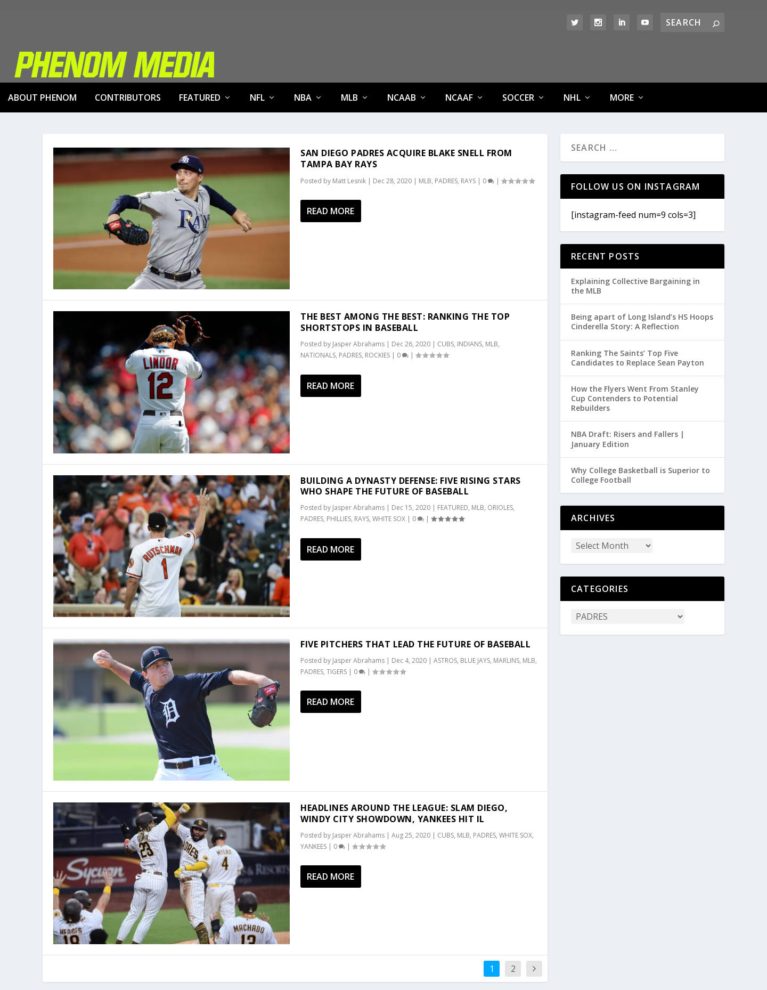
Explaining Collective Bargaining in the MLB (635, 247)
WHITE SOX (388, 479)
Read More (330, 172)
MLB (349, 58)
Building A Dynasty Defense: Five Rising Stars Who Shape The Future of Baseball (410, 447)
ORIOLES (500, 468)
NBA (303, 58)
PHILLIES (339, 479)
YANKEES (313, 807)
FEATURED (200, 58)
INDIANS (469, 305)
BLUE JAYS (475, 621)
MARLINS (506, 621)
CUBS (445, 305)
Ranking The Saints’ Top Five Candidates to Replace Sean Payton (637, 319)
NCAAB (401, 58)
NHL (572, 58)
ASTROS (445, 621)
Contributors (128, 58)
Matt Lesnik (349, 142)
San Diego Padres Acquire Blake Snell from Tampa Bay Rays (406, 119)
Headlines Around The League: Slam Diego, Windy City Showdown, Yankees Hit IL (404, 774)
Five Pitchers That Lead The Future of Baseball (415, 605)
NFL (257, 58)
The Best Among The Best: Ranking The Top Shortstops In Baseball (405, 283)
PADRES (446, 142)
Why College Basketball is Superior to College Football (640, 436)
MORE (622, 58)
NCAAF (459, 58)
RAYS (468, 142)
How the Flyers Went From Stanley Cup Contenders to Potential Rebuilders (635, 359)
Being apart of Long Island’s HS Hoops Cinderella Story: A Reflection (642, 283)
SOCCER (518, 58)
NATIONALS (318, 316)
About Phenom (42, 58)
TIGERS (337, 632)
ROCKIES (377, 316)
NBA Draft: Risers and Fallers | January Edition (627, 400)
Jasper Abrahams (358, 305)
